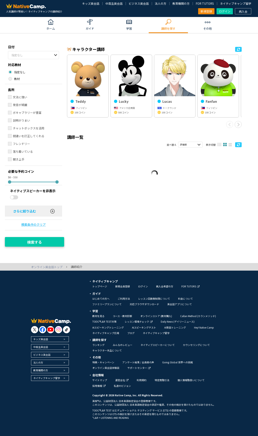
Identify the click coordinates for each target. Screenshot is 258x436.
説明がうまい (21, 120)
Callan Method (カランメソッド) (198, 316)
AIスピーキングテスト (144, 327)
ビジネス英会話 (139, 3)
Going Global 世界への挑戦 (177, 362)
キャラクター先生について (107, 350)
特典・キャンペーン (103, 362)
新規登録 (206, 11)
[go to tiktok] (66, 329)
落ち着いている (23, 151)
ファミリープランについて (107, 304)
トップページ (99, 286)
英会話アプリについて (179, 304)
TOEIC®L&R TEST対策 (104, 321)
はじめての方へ (100, 298)
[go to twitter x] (34, 329)
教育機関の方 (181, 3)
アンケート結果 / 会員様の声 (138, 362)
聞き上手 (18, 159)
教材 (17, 78)
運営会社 (121, 380)
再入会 (243, 11)
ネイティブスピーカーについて (158, 345)
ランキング (98, 345)
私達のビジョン (122, 385)
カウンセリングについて (196, 345)
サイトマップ (99, 380)
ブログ (131, 333)
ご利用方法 (124, 298)
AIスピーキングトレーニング (108, 327)
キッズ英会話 (90, 3)
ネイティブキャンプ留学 (235, 3)
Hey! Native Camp (204, 327)
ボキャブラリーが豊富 (27, 113)
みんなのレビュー (122, 345)
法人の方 (160, 3)
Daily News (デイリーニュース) (177, 321)
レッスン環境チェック (139, 321)
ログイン (224, 11)
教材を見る (98, 316)
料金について (185, 298)
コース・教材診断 (122, 316)
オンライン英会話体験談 (105, 367)
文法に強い (20, 97)
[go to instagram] (58, 329)
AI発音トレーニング (175, 327)
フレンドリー (21, 144)
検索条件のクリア (33, 224)
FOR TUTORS (205, 3)
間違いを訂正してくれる (28, 136)
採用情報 (99, 385)
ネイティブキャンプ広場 (105, 333)
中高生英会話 (114, 3)
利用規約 (141, 380)
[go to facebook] (42, 329)
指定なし (17, 55)
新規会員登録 (122, 286)
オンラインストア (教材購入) (156, 316)
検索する (34, 242)
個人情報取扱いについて (191, 380)
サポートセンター (139, 367)
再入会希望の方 (164, 286)
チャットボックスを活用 (28, 128)
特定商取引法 (162, 380)
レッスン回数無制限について (154, 298)
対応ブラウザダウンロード (144, 304)
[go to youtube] (50, 329)
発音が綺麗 (20, 105)
